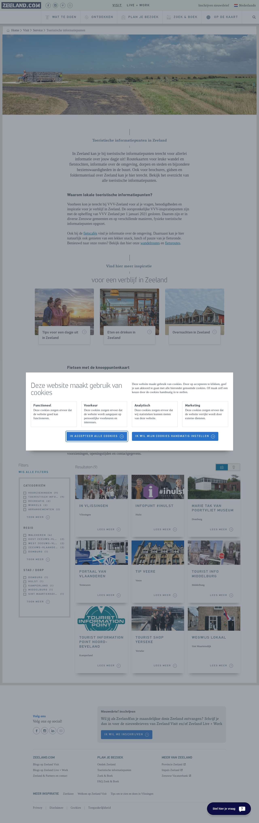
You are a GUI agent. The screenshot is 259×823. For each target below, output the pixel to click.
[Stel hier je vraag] (229, 808)
